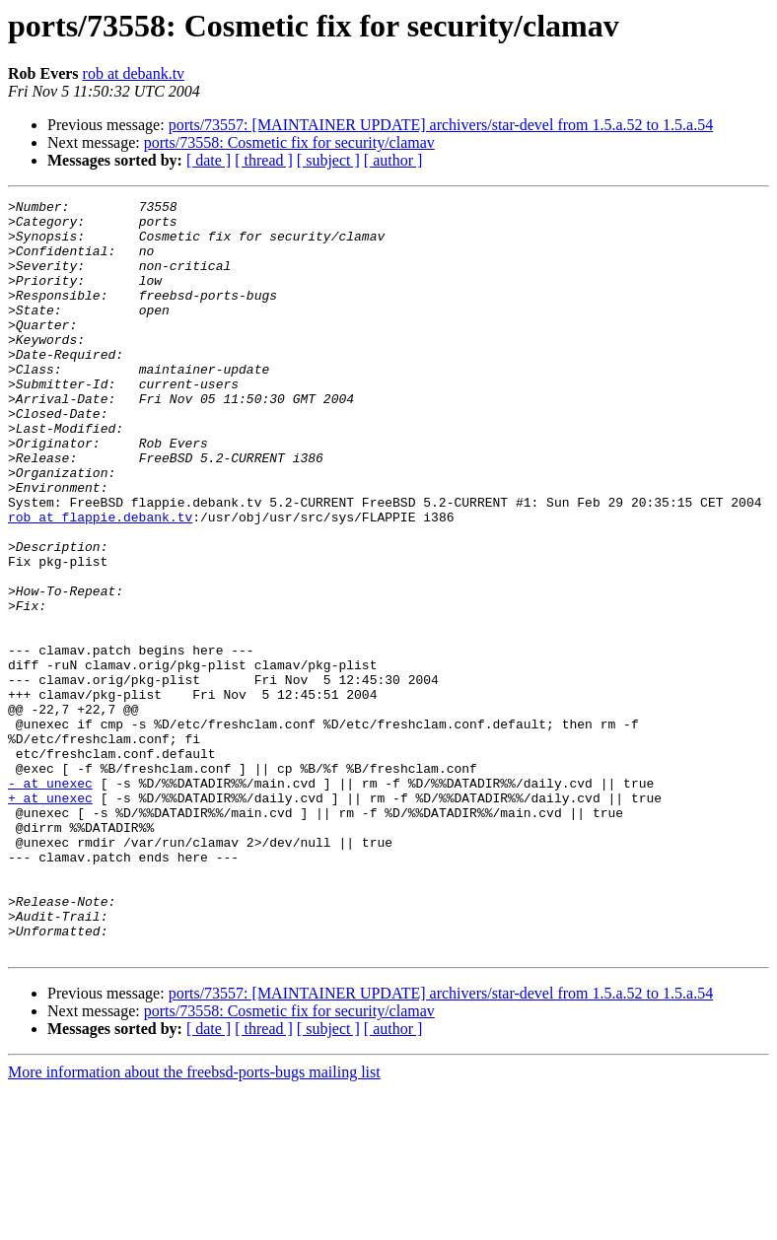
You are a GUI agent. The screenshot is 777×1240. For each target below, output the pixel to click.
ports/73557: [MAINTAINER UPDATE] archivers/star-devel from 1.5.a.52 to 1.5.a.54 (441, 124)
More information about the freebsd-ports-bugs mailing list (194, 1222)
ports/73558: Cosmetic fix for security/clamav (289, 142)
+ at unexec (50, 919)
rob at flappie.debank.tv (100, 581)
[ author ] (393, 160)
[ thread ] (264, 160)
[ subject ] (328, 160)
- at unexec (50, 901)
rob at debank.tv (134, 73)
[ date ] (208, 160)
